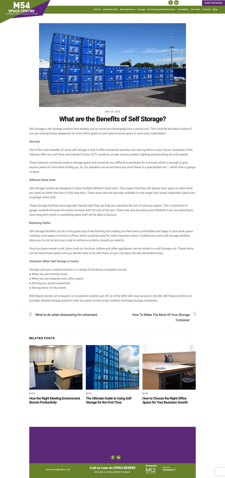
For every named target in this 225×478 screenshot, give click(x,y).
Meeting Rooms (127, 9)
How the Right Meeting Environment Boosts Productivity (54, 400)
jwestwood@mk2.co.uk (58, 469)
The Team (195, 9)
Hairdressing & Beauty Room (161, 9)
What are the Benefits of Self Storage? (112, 119)
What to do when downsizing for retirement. (66, 315)
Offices (97, 9)
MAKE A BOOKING (213, 2)
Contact (206, 9)
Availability (183, 9)
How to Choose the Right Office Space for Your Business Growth (165, 400)
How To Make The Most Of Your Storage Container (161, 317)
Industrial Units (110, 9)
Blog (215, 9)
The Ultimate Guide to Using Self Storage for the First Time (108, 400)
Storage (141, 9)
